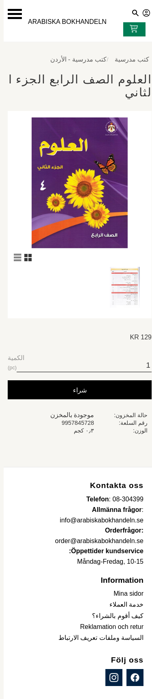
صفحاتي (143, 11)
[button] (11, 14)
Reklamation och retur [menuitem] (108, 626)
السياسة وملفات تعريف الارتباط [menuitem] (97, 637)
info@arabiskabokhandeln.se (98, 520)
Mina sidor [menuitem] (125, 593)
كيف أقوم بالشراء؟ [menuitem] (114, 615)
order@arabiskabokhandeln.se (95, 540)
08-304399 (124, 499)
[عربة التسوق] (128, 29)
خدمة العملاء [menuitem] (123, 604)
